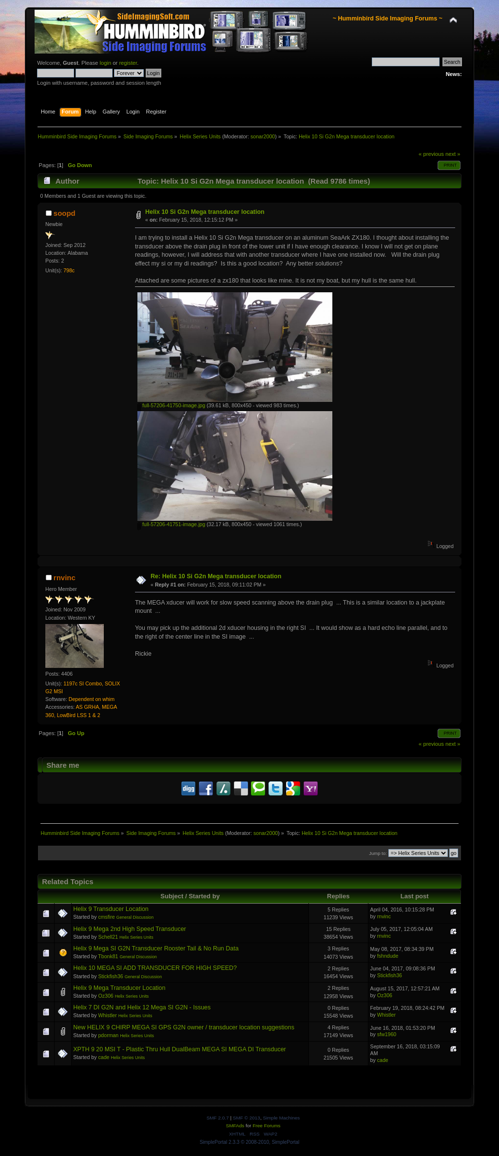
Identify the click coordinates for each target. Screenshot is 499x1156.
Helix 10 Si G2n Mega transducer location (205, 211)
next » (453, 154)
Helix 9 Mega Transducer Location (119, 988)
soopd (65, 213)
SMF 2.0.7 (218, 1117)
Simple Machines (281, 1117)
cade (103, 1057)
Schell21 (108, 937)
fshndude (388, 956)
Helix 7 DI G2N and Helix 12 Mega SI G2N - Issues (142, 1007)
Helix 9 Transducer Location (111, 909)
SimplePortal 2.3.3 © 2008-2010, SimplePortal (250, 1142)
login (105, 63)
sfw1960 (386, 1034)
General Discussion (135, 917)
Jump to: (378, 853)
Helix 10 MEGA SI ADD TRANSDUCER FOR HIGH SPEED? (155, 968)
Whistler (107, 1015)
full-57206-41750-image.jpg (171, 405)
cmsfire (106, 917)
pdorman (108, 1035)
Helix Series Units (136, 937)
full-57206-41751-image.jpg (171, 524)
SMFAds (235, 1125)
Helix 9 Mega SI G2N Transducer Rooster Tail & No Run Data (155, 948)
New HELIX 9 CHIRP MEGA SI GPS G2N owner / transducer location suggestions (183, 1027)
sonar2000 (262, 136)
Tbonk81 (108, 956)
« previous (431, 154)
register (128, 63)
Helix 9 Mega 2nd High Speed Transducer (129, 929)
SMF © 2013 (246, 1117)
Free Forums (266, 1125)
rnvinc (65, 577)
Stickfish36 (110, 976)
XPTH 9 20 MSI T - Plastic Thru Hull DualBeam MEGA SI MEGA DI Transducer (179, 1049)
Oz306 (105, 996)
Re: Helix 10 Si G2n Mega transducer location (216, 576)
